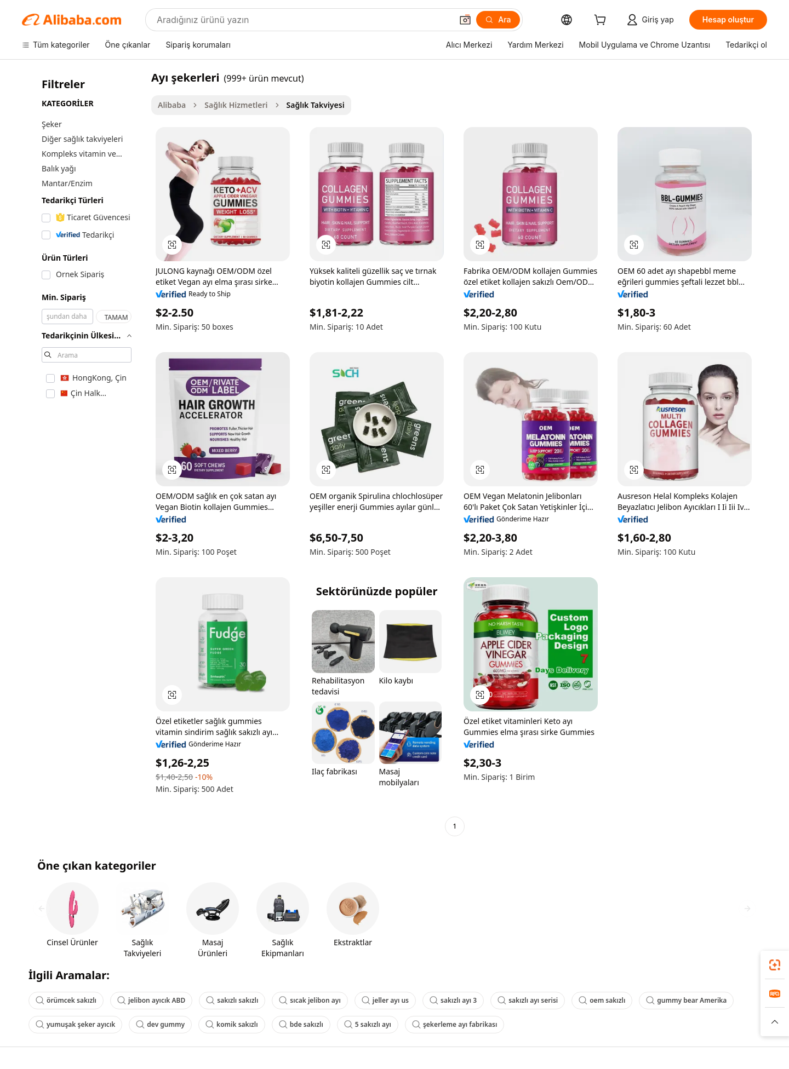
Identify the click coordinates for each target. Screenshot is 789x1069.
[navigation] (83, 453)
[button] (465, 19)
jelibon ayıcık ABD (151, 1000)
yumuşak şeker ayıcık (75, 1024)
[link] (775, 965)
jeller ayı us (385, 1000)
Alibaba (172, 105)
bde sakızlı (301, 1024)
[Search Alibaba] (303, 20)
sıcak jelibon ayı (309, 1000)
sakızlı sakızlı (232, 1000)
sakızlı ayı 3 (453, 1000)
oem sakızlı (602, 1000)
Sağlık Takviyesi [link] (316, 105)
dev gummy (160, 1024)
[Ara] (497, 19)
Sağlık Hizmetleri (235, 105)
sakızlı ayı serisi (528, 1000)
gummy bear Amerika (686, 1000)
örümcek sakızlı (66, 1000)
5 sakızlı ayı (367, 1024)
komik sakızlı (231, 1024)
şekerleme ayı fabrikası (454, 1024)
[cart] (602, 21)
